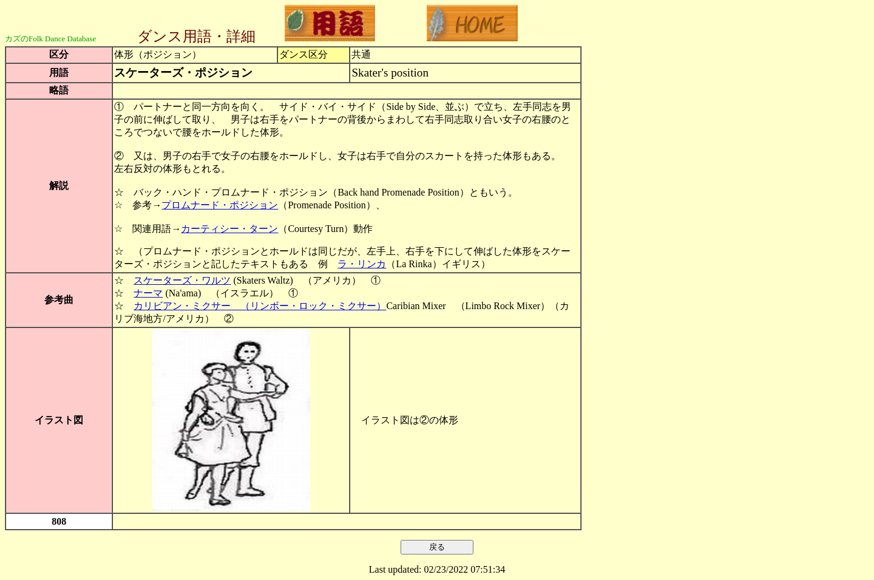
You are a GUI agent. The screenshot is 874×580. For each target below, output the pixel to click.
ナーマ (148, 293)
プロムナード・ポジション (219, 205)
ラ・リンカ (361, 264)
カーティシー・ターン (229, 228)
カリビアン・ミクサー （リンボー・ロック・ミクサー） (260, 306)
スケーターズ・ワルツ (182, 280)
